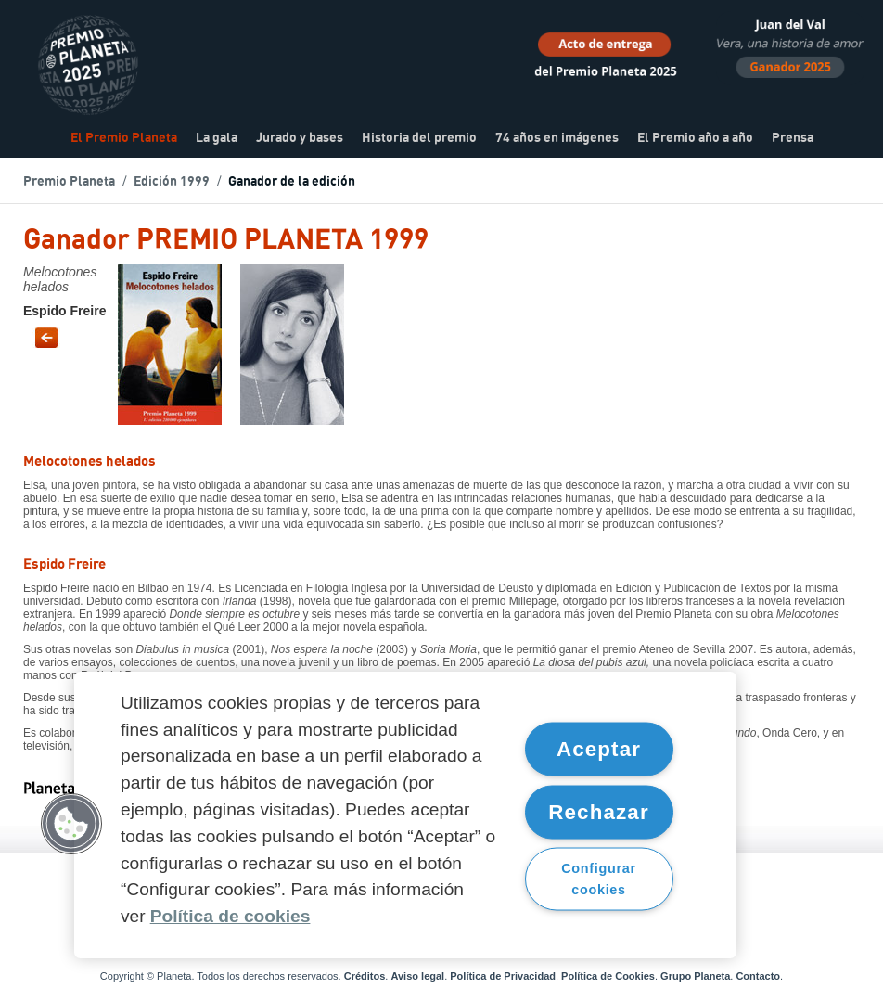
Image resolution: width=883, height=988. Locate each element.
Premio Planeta (69, 181)
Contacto (758, 976)
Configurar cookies (598, 879)
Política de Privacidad (503, 976)
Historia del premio (419, 138)
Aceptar (599, 749)
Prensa (792, 138)
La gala (216, 138)
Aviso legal (417, 976)
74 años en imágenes (557, 138)
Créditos (365, 976)
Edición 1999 (172, 181)
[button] (71, 823)
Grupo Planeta (695, 976)
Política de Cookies (608, 976)
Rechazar (598, 811)
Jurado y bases (299, 138)
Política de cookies (230, 916)
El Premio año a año (695, 138)
